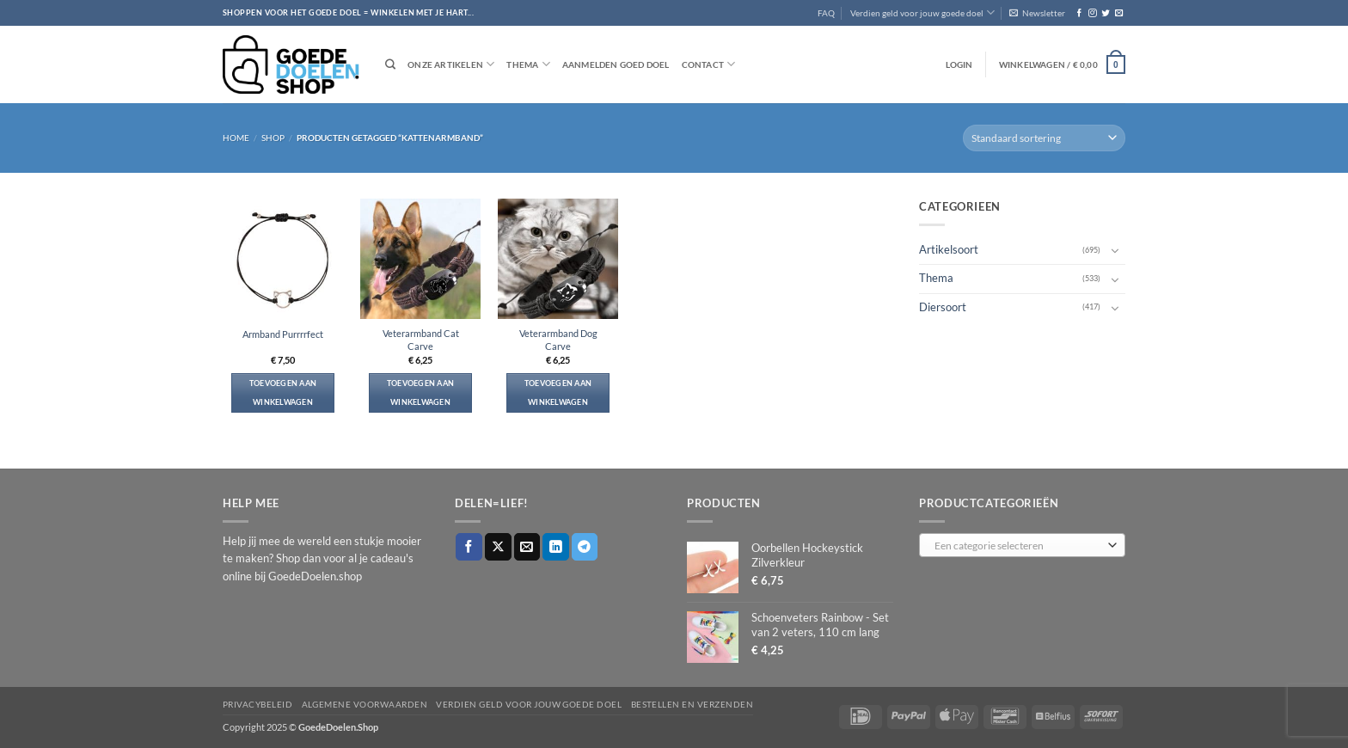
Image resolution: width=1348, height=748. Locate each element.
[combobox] (1022, 545)
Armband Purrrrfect (282, 334)
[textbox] (1019, 546)
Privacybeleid (257, 704)
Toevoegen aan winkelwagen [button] (283, 392)
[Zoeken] (390, 65)
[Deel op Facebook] (469, 546)
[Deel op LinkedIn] (555, 546)
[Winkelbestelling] (1044, 138)
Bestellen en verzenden (692, 704)
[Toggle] (1115, 250)
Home (236, 137)
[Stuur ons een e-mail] (1119, 13)
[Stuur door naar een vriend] (527, 546)
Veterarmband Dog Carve (558, 340)
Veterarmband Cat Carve (421, 340)
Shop (273, 137)
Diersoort (942, 306)
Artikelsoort (948, 249)
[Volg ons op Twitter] (1105, 13)
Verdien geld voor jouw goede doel (922, 12)
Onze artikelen (450, 64)
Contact (709, 64)
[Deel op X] (498, 546)
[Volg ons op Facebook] (1079, 13)
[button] (1037, 13)
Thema (527, 64)
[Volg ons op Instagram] (1092, 13)
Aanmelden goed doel (616, 64)
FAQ (826, 13)
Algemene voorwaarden (365, 704)
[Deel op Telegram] (585, 546)
